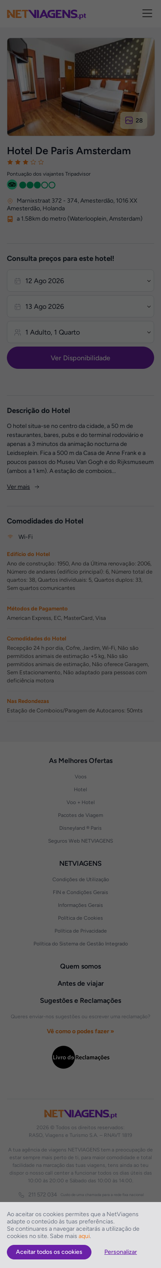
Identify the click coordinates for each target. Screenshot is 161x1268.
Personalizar (120, 1252)
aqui (84, 1236)
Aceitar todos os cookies (49, 1252)
